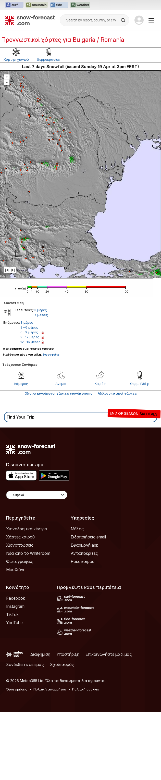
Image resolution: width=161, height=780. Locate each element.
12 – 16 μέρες (30, 342)
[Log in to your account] (139, 20)
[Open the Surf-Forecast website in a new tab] (14, 5)
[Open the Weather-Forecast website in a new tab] (80, 5)
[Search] (123, 20)
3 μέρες (40, 310)
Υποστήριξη (67, 654)
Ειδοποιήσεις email (88, 536)
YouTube (14, 622)
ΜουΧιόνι (15, 569)
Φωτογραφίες (19, 561)
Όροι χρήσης (16, 689)
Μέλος (77, 528)
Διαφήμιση (40, 654)
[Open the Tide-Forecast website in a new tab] (59, 5)
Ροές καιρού (82, 561)
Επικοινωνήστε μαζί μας (108, 654)
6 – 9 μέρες (29, 332)
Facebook (15, 598)
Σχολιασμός (62, 664)
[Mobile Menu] (151, 20)
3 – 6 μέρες (29, 327)
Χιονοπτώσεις (19, 545)
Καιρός (100, 384)
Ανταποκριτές (84, 553)
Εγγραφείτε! (51, 354)
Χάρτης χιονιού (16, 59)
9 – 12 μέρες (29, 337)
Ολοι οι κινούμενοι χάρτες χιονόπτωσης (58, 393)
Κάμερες (21, 384)
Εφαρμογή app (84, 545)
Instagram (15, 606)
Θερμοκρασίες (48, 59)
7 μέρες (41, 315)
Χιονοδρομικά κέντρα (26, 528)
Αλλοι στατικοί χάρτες (117, 393)
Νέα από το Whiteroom (28, 553)
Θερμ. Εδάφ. (140, 384)
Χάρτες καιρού (20, 536)
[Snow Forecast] (30, 20)
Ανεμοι (60, 384)
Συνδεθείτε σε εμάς (25, 664)
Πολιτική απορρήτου (49, 689)
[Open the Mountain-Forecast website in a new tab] (37, 5)
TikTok (12, 614)
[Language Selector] (36, 495)
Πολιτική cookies (85, 689)
